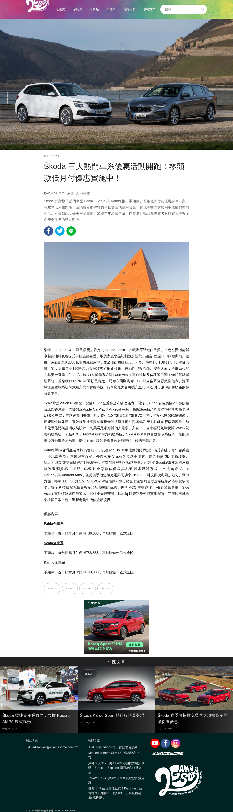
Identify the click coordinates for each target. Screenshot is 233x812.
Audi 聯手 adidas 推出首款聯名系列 (112, 747)
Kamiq (88, 588)
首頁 (46, 155)
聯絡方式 (149, 9)
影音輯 (111, 9)
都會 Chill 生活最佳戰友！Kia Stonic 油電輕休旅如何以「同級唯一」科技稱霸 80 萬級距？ (115, 793)
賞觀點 (94, 9)
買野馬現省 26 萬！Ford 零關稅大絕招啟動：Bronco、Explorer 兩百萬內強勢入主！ (116, 768)
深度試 (77, 9)
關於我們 (129, 9)
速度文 (60, 9)
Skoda (52, 588)
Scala (106, 588)
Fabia (70, 588)
